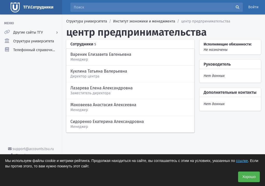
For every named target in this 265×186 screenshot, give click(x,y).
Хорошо (249, 177)
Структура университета (86, 21)
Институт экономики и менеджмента (144, 21)
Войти (253, 7)
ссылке (242, 161)
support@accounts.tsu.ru (31, 149)
